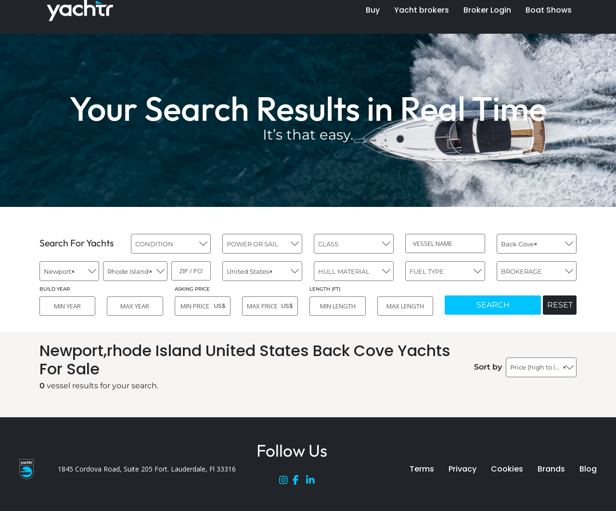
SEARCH (493, 304)
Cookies (507, 468)
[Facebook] (299, 482)
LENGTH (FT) (324, 289)
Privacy (462, 468)
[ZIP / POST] (191, 271)
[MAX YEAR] (135, 306)
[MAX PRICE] (270, 306)
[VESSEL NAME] (445, 243)
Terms (422, 468)
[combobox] (171, 244)
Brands (551, 468)
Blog (588, 468)
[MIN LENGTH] (337, 306)
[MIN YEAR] (67, 306)
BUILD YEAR (54, 289)
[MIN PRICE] (203, 306)
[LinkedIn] (313, 482)
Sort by (488, 366)
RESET (560, 304)
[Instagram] (286, 482)
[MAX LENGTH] (405, 306)
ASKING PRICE (192, 289)
